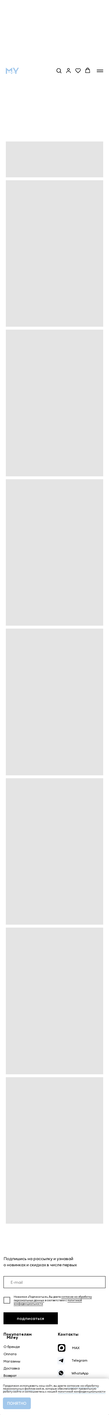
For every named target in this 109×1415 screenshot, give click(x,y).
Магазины (11, 1361)
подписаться (30, 1318)
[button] (59, 70)
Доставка (11, 1368)
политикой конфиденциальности (82, 1391)
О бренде (11, 1346)
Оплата (10, 1354)
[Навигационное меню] (100, 71)
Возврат (10, 1375)
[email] (54, 1282)
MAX (76, 1348)
